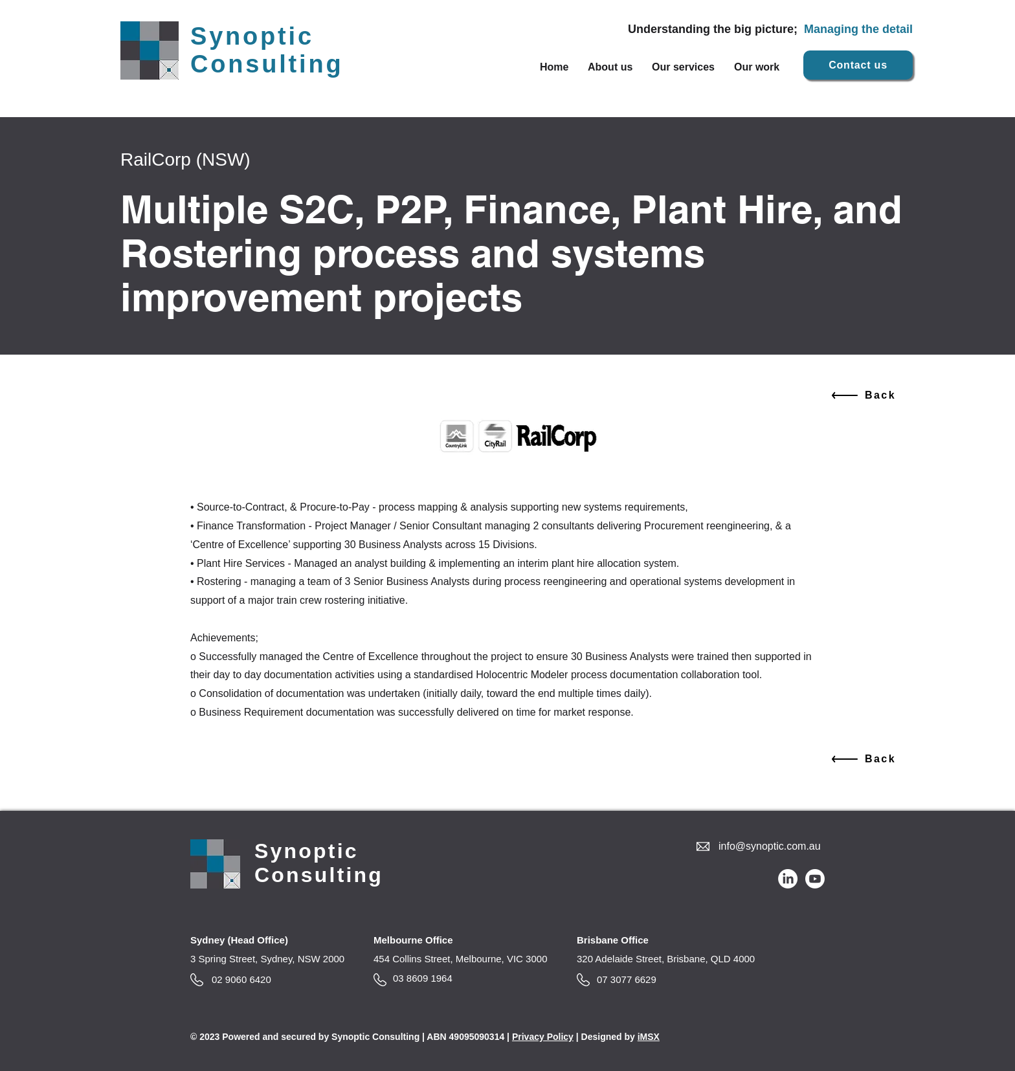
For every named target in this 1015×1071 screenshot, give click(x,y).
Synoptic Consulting (266, 50)
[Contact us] (858, 65)
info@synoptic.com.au (770, 846)
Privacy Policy (543, 1037)
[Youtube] (815, 879)
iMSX (649, 1037)
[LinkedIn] (788, 879)
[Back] (862, 395)
